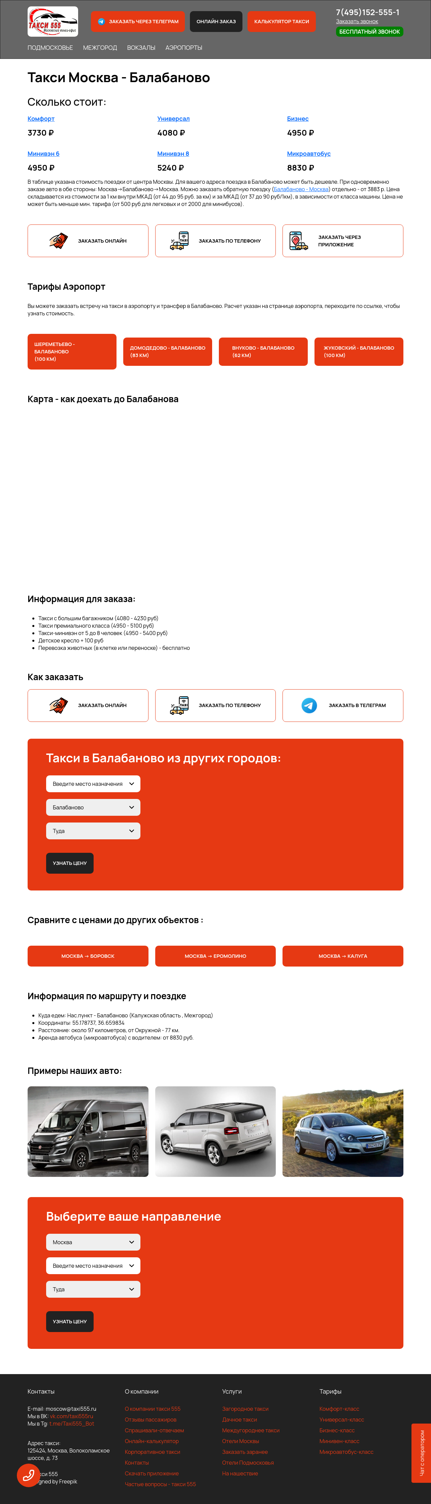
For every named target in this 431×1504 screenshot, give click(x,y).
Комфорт (41, 118)
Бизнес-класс (337, 1430)
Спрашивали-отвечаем (154, 1430)
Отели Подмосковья (248, 1462)
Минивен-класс (340, 1441)
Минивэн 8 (173, 153)
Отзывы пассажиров (150, 1419)
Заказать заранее (245, 1452)
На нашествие (240, 1473)
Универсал (173, 118)
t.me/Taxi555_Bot (71, 1423)
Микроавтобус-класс (346, 1452)
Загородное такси (245, 1408)
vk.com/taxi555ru (71, 1416)
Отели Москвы (240, 1441)
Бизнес (298, 118)
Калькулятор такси (281, 21)
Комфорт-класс (339, 1408)
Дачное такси (239, 1419)
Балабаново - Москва (301, 189)
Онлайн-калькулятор (152, 1441)
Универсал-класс (342, 1419)
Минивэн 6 (44, 153)
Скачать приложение (152, 1473)
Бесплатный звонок (369, 31)
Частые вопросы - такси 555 (160, 1484)
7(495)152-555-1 (368, 12)
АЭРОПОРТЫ (183, 47)
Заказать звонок (357, 21)
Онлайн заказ (216, 21)
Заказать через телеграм (138, 22)
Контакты (137, 1462)
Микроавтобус (309, 153)
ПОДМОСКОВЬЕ (50, 47)
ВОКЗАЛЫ (141, 47)
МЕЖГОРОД (100, 47)
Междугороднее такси (250, 1430)
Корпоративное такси (152, 1452)
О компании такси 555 (152, 1408)
